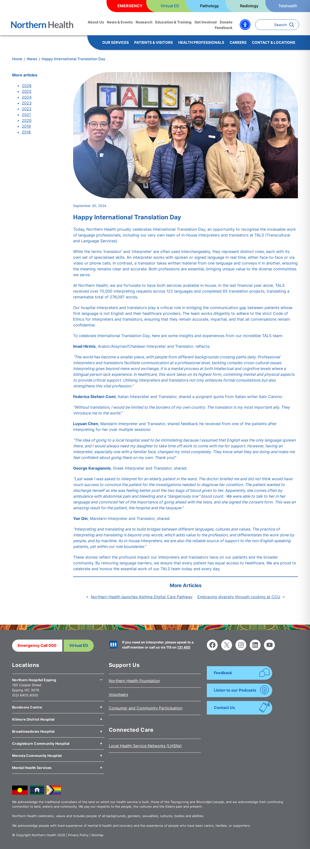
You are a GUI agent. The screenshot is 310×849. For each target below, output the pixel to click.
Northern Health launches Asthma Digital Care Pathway (142, 596)
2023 (26, 103)
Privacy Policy (78, 835)
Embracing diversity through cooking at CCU (238, 596)
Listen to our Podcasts (235, 690)
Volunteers (118, 694)
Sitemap (97, 835)
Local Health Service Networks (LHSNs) (145, 745)
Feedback (223, 672)
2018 (26, 132)
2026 (26, 85)
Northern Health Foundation (134, 680)
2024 (26, 97)
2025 (26, 91)
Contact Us (224, 707)
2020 (26, 120)
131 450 (183, 647)
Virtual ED (78, 645)
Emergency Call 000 (37, 645)
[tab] (58, 678)
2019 (26, 126)
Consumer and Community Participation (145, 708)
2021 (26, 114)
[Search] (293, 24)
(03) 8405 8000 (25, 695)
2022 (26, 108)
